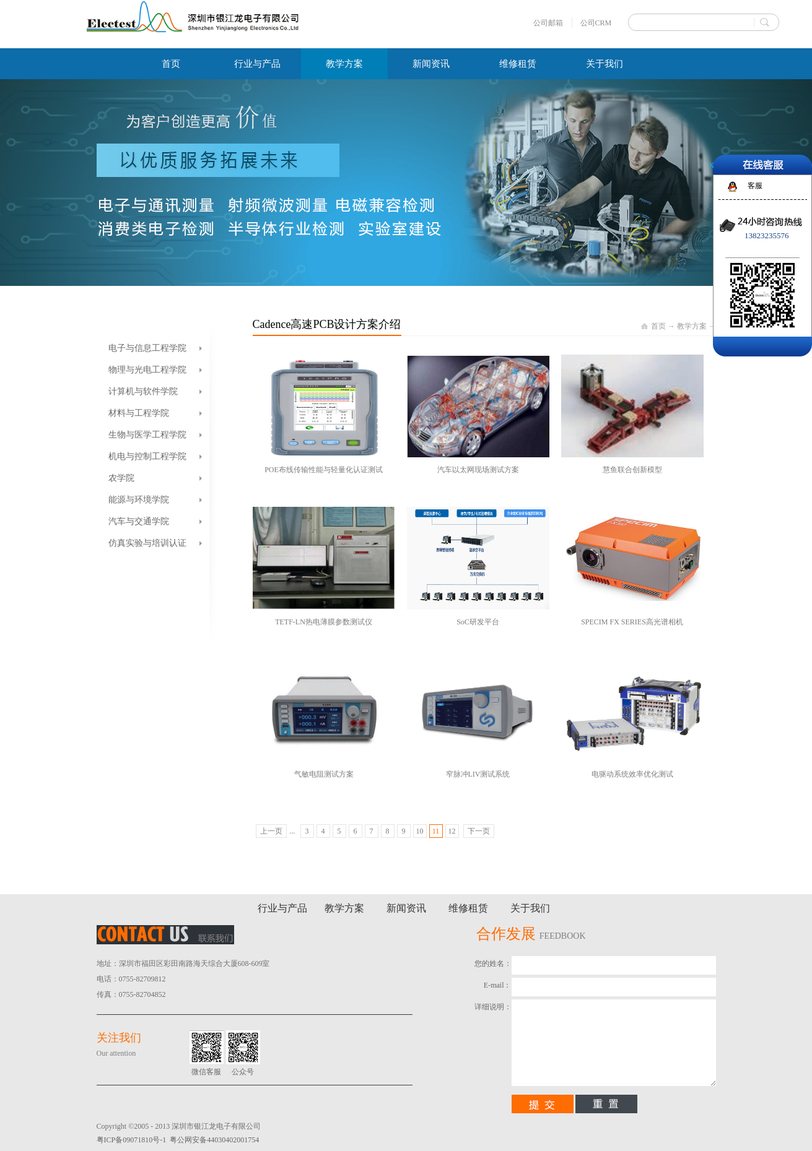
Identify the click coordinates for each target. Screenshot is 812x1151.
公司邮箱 (548, 23)
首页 (171, 64)
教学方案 (692, 326)
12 (452, 831)
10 (420, 831)
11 (436, 831)
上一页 (271, 831)
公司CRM (596, 23)
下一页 (479, 831)
